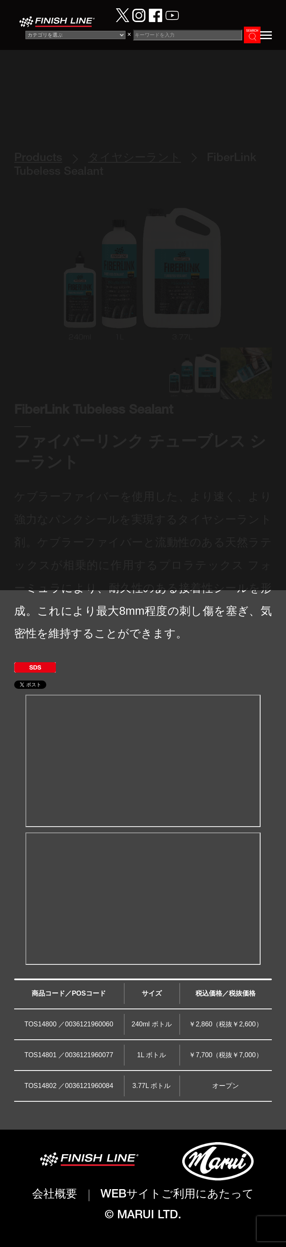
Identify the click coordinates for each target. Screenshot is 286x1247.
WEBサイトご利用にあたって (177, 1195)
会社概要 (54, 1195)
